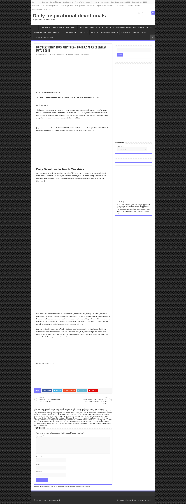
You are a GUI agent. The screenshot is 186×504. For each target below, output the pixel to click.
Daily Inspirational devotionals (69, 15)
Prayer (97, 2)
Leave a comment (73, 54)
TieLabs (149, 500)
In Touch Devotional (58, 54)
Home (34, 2)
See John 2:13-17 (94, 321)
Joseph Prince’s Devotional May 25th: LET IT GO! (51, 399)
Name (39, 457)
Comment (40, 436)
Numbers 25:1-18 (42, 105)
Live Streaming (68, 2)
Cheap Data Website (133, 6)
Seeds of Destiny (55, 2)
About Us (89, 2)
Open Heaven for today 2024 (120, 2)
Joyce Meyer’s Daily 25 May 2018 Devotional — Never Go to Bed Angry (95, 400)
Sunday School (80, 6)
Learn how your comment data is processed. (75, 487)
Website (39, 471)
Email (38, 464)
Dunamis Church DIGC (139, 2)
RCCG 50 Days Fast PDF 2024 (41, 9)
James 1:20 (74, 115)
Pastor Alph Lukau (52, 6)
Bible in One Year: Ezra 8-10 (45, 363)
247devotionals (43, 54)
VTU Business (120, 6)
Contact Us (105, 2)
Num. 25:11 (40, 181)
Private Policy (79, 2)
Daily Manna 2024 (38, 6)
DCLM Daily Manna (67, 6)
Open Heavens (43, 2)
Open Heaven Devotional (105, 6)
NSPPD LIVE (91, 6)
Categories (120, 146)
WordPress (132, 500)
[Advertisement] (73, 73)
